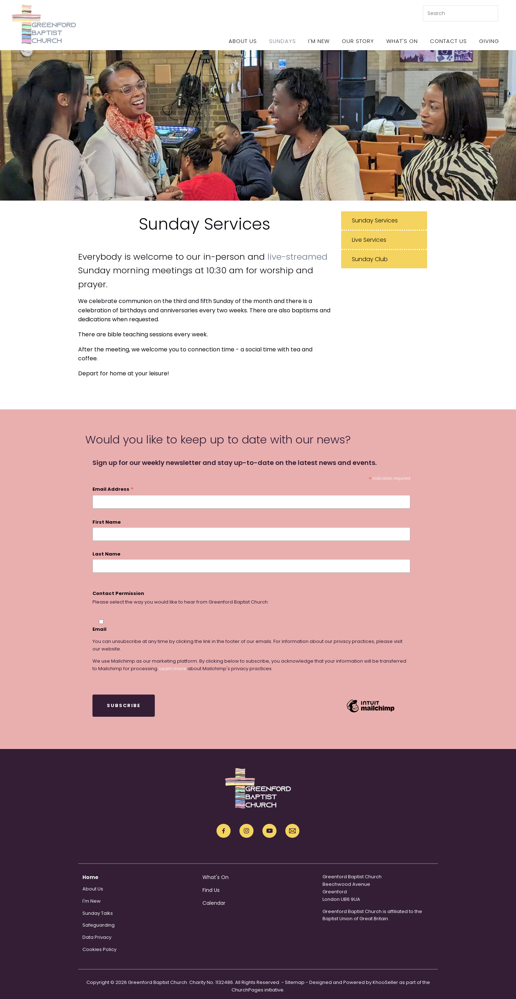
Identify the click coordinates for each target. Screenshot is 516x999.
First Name (106, 522)
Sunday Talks (97, 913)
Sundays (282, 41)
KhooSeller (385, 982)
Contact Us (448, 41)
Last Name (106, 554)
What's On (402, 41)
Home (90, 877)
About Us (243, 41)
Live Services (369, 240)
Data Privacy (96, 937)
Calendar (213, 903)
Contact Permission (118, 593)
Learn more (172, 668)
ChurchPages (247, 989)
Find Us (211, 890)
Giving (489, 41)
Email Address (113, 489)
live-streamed (297, 257)
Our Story (358, 41)
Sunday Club (370, 259)
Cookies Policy (99, 949)
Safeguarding (98, 925)
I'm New (319, 41)
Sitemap (295, 982)
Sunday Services (375, 220)
